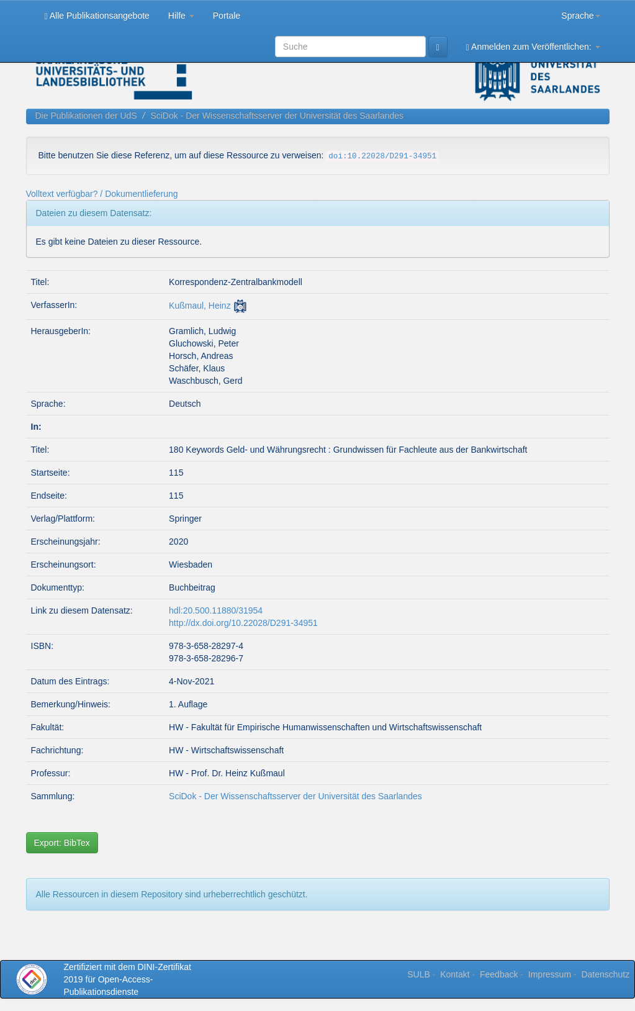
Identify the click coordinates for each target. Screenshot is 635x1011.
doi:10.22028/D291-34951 (382, 156)
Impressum (549, 974)
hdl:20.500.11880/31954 (216, 610)
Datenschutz (605, 974)
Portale (226, 15)
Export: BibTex (62, 843)
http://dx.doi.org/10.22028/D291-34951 (243, 623)
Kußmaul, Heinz (200, 306)
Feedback (499, 974)
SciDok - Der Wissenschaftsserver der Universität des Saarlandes (276, 115)
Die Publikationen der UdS (86, 115)
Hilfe (181, 15)
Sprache (580, 15)
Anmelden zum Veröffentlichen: (533, 47)
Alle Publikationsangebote (97, 16)
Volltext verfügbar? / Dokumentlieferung (102, 194)
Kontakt (454, 974)
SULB (418, 974)
